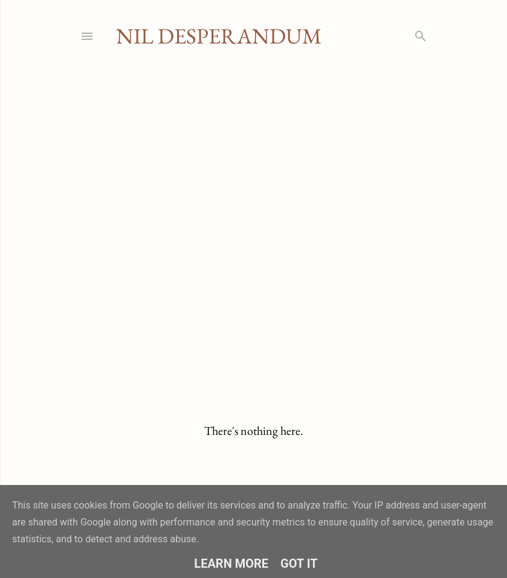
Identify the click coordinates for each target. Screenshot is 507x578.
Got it (299, 563)
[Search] (420, 33)
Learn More (231, 563)
